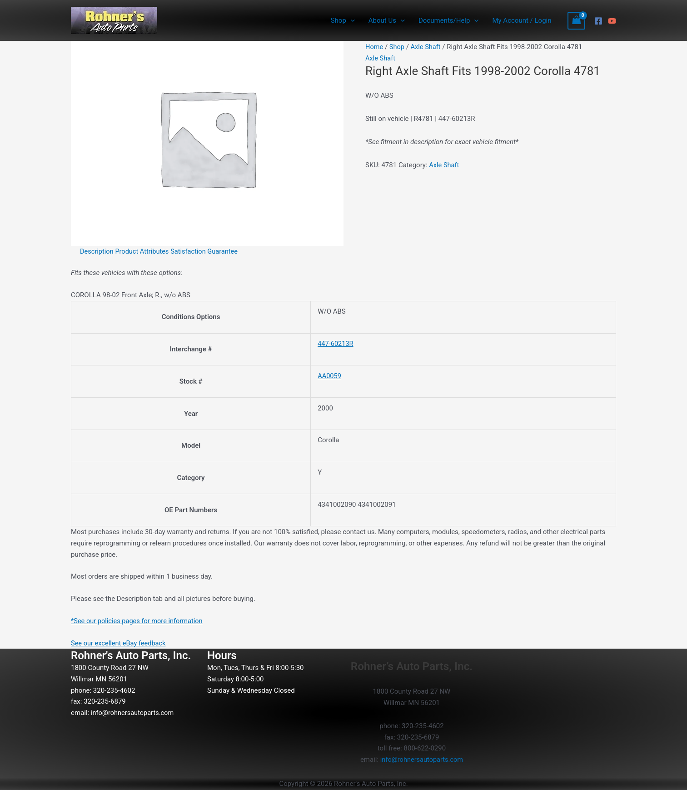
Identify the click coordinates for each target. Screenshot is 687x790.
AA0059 (330, 376)
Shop (397, 47)
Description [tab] (97, 251)
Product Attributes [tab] (144, 251)
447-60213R (336, 344)
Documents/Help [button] (448, 20)
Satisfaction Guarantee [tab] (207, 251)
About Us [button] (386, 20)
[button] (350, 20)
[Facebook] (598, 21)
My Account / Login (521, 20)
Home (374, 47)
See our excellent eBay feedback (120, 643)
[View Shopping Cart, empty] (577, 21)
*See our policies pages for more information (139, 621)
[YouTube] (612, 21)
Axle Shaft (427, 47)
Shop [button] (343, 20)
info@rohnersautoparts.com (133, 713)
